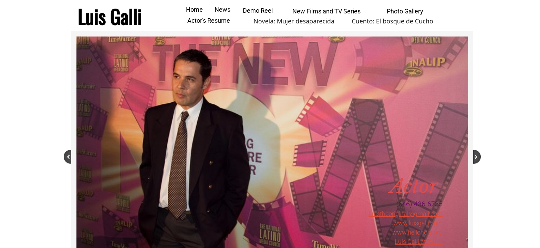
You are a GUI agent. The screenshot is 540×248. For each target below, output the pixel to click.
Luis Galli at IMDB (419, 241)
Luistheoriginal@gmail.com (405, 213)
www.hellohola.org (417, 232)
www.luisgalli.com (418, 223)
